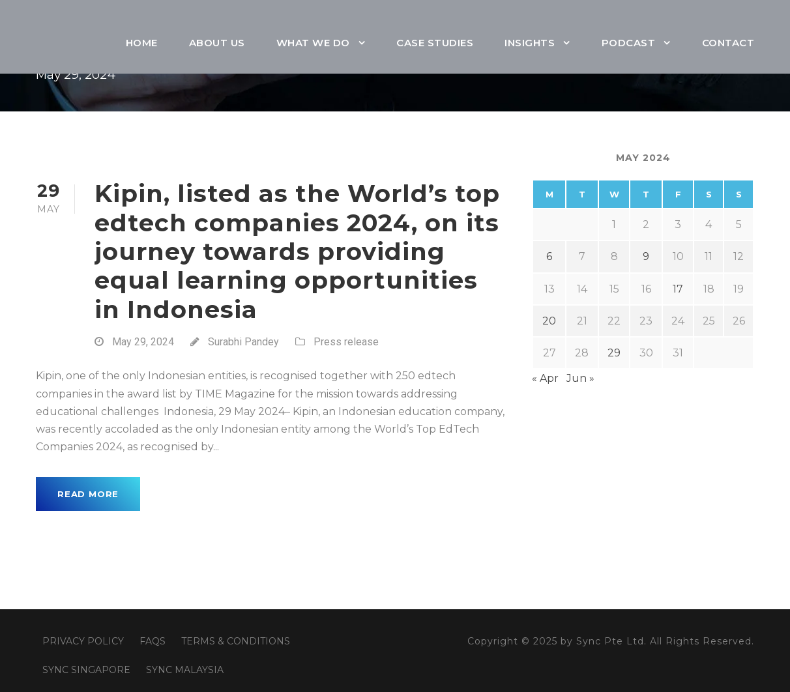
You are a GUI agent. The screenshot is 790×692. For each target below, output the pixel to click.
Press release (346, 342)
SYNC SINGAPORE (86, 670)
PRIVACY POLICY (83, 641)
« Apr (545, 378)
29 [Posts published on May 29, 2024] (614, 353)
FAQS (152, 641)
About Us (217, 42)
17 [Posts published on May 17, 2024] (678, 289)
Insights (530, 42)
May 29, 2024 (143, 342)
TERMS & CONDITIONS (235, 641)
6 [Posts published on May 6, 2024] (549, 256)
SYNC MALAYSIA (185, 670)
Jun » (580, 378)
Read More (88, 494)
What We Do (313, 42)
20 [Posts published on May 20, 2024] (549, 321)
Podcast (629, 42)
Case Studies (434, 42)
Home (142, 42)
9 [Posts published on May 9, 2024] (646, 256)
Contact (728, 42)
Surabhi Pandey (243, 342)
